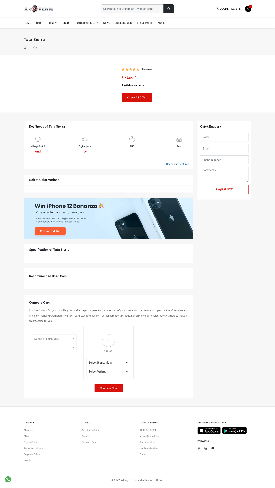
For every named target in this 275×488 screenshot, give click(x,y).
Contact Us (145, 454)
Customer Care (89, 442)
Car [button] (40, 23)
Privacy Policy (30, 442)
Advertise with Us (90, 430)
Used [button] (67, 23)
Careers (85, 436)
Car (35, 47)
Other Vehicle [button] (87, 23)
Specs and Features (177, 164)
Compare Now (108, 388)
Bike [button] (53, 23)
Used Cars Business (150, 448)
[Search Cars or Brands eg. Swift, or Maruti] (132, 8)
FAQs (26, 436)
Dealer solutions (148, 442)
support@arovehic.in (150, 436)
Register (236, 8)
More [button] (163, 23)
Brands (27, 460)
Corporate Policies (33, 454)
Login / (223, 8)
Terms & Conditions (33, 448)
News (106, 23)
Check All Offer (137, 97)
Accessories (123, 23)
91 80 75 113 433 (148, 430)
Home (27, 23)
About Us (28, 430)
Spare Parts (145, 23)
